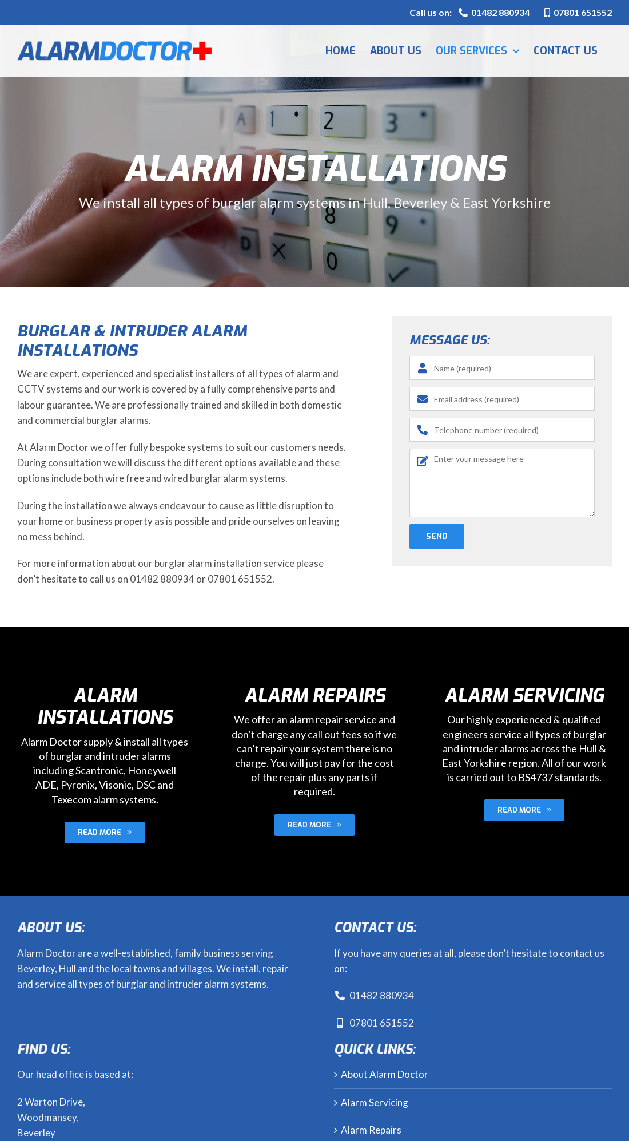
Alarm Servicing (374, 1102)
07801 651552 (578, 12)
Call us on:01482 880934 (469, 12)
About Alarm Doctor (384, 1074)
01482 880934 (374, 995)
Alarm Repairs (371, 1130)
